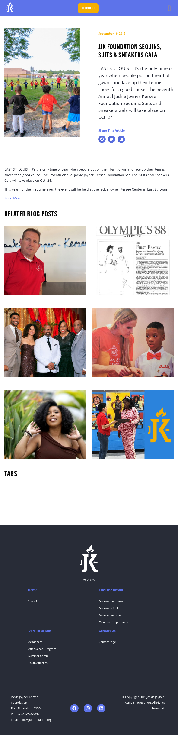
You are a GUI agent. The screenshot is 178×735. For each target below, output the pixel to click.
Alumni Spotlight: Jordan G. (114, 381)
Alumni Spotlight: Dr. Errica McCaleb (34, 463)
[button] (102, 139)
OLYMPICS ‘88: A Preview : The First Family (127, 299)
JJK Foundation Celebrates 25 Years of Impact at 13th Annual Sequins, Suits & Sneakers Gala (43, 381)
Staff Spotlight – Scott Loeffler (29, 299)
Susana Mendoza (106, 463)
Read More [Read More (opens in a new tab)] (12, 198)
